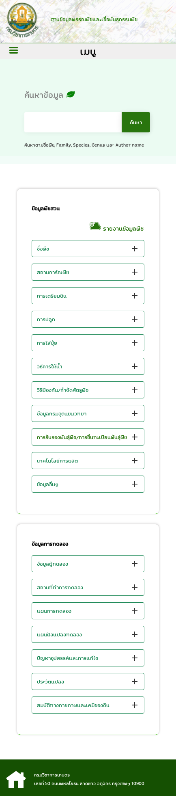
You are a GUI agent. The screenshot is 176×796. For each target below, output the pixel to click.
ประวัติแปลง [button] (50, 681)
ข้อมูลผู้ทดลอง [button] (52, 563)
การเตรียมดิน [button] (52, 295)
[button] (88, 437)
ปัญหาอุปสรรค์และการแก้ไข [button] (67, 658)
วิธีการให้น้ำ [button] (49, 366)
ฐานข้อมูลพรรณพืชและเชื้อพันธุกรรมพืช (92, 19)
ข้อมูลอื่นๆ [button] (48, 484)
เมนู (88, 51)
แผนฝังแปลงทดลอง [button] (59, 634)
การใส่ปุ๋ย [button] (47, 342)
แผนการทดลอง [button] (54, 610)
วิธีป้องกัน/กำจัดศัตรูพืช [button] (62, 390)
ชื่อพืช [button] (43, 248)
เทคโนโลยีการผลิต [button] (57, 460)
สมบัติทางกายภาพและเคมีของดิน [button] (73, 705)
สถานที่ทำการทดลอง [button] (60, 587)
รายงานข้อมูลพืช (116, 229)
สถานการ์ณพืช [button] (53, 272)
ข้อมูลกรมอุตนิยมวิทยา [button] (61, 413)
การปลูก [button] (46, 319)
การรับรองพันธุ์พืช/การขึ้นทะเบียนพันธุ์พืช (82, 437)
